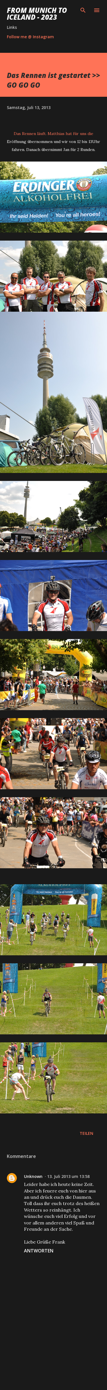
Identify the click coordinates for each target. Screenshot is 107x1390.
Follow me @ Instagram (30, 36)
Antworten (38, 1251)
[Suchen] (83, 10)
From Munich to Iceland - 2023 (37, 13)
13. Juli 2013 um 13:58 (68, 1176)
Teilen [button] (86, 1133)
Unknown (33, 1176)
